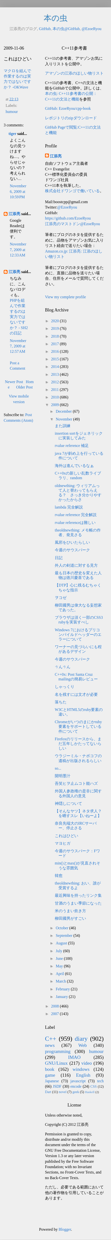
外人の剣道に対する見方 (76, 565)
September (64, 935)
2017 (55, 344)
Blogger (65, 1229)
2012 (55, 382)
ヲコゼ (61, 598)
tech (100, 1081)
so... (58, 768)
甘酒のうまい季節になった (78, 903)
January (62, 997)
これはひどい (66, 836)
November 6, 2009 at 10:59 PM (18, 191)
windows (81, 1069)
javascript (78, 1081)
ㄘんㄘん (62, 667)
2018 (55, 336)
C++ (50, 1038)
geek (75, 1092)
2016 (55, 351)
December (64, 411)
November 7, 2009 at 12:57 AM (18, 346)
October (62, 928)
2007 (55, 1014)
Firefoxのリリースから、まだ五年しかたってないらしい (78, 743)
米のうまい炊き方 (70, 911)
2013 (55, 374)
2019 (55, 328)
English (83, 1075)
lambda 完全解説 (69, 507)
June (60, 958)
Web (82, 1045)
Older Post (24, 387)
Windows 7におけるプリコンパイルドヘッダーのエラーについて (78, 634)
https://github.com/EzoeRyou (68, 218)
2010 (55, 397)
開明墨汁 (62, 776)
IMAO (74, 1057)
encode (75, 1086)
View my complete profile (65, 297)
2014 (55, 367)
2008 (55, 1006)
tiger (12, 134)
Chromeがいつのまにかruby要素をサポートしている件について (78, 726)
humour (12, 112)
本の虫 (55, 18)
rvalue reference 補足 (72, 445)
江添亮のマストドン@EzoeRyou (72, 224)
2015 (55, 359)
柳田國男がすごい (70, 918)
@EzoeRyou (91, 29)
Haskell (89, 1092)
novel (63, 1092)
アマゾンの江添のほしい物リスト (74, 73)
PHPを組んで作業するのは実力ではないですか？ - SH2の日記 (19, 316)
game (50, 1075)
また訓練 (62, 426)
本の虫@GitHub (66, 29)
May (60, 966)
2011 (55, 390)
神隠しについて (68, 803)
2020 (55, 321)
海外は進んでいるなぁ (74, 466)
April (60, 974)
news (50, 1045)
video (86, 1063)
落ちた (61, 702)
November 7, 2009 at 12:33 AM (18, 249)
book (49, 1069)
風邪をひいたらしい (72, 542)
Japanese (52, 1081)
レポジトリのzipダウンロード (71, 118)
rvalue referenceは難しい (75, 522)
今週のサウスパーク (72, 550)
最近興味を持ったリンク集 (78, 895)
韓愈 (59, 876)
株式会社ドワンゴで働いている (72, 191)
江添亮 (14, 214)
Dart (48, 1092)
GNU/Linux (56, 1063)
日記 (59, 558)
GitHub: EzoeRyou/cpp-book (68, 108)
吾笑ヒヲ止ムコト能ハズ (76, 783)
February (63, 989)
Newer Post (14, 382)
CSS (93, 1086)
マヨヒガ (62, 843)
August (62, 943)
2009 (55, 405)
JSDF (57, 1086)
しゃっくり (64, 687)
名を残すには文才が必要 (76, 694)
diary (81, 1038)
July (59, 951)
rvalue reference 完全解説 (76, 515)
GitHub (45, 29)
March (61, 981)
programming (57, 1051)
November (64, 419)
